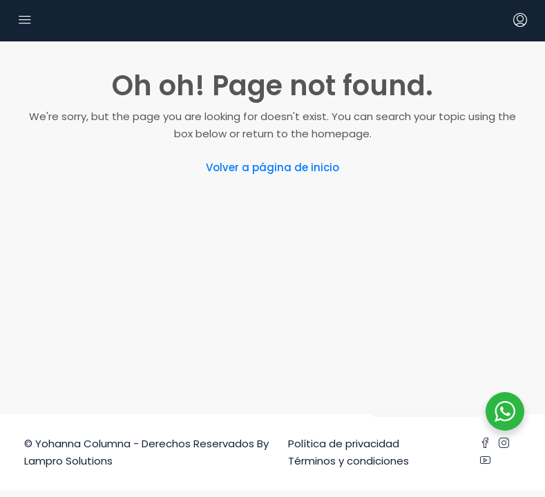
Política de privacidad (343, 443)
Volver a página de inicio (272, 167)
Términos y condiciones (348, 461)
